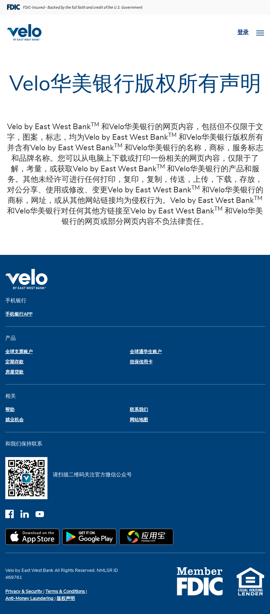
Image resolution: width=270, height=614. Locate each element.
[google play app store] (90, 538)
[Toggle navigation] (260, 32)
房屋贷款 (14, 372)
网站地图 (139, 420)
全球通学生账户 (146, 352)
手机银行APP (18, 314)
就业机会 (14, 420)
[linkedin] (28, 513)
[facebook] (12, 513)
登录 (243, 32)
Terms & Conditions (65, 591)
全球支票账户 (19, 352)
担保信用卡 (141, 362)
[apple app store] (33, 538)
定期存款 (14, 362)
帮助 (9, 410)
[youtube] (42, 513)
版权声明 (66, 598)
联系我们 (139, 410)
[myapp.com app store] (147, 538)
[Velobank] (27, 32)
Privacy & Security (24, 591)
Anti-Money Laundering (29, 598)
